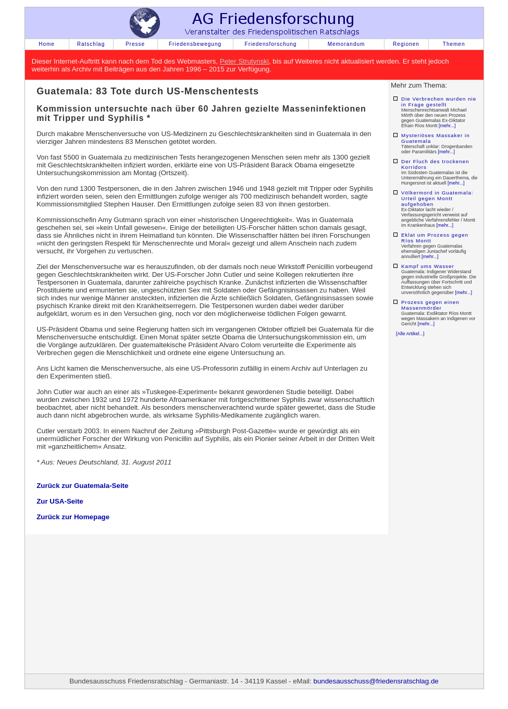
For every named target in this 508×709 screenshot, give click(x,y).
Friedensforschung (271, 44)
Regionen (406, 44)
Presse (135, 44)
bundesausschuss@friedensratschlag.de (375, 681)
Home (47, 44)
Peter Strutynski (244, 61)
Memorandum (346, 44)
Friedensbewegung (195, 44)
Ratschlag (91, 44)
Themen (454, 44)
